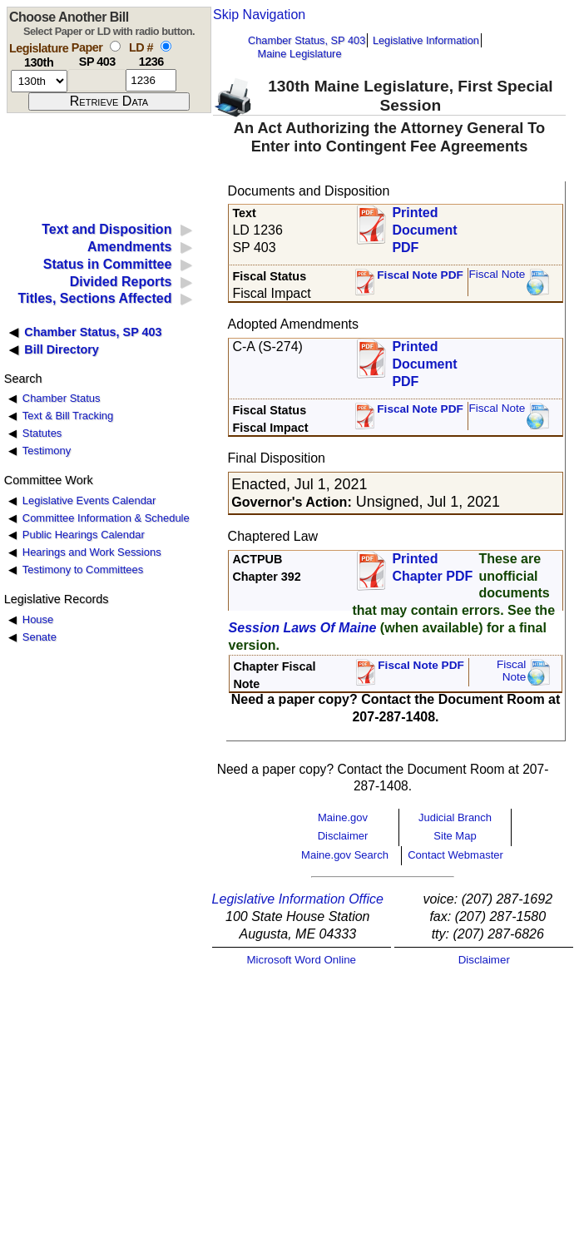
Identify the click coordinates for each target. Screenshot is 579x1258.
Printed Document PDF (424, 225)
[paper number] (97, 80)
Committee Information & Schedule (106, 518)
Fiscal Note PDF (420, 275)
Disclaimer (343, 836)
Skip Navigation (259, 14)
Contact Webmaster (455, 855)
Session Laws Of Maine (303, 628)
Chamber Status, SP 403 (306, 40)
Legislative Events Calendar (89, 500)
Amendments (129, 247)
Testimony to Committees (82, 569)
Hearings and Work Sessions (91, 552)
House (37, 619)
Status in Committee (107, 264)
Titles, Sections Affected (94, 298)
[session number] (39, 81)
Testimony (46, 450)
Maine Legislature (299, 53)
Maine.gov (343, 817)
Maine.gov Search (344, 855)
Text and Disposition (106, 229)
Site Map (454, 836)
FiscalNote (512, 671)
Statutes (42, 433)
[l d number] (151, 80)
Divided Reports (121, 282)
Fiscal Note (496, 274)
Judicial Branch (455, 817)
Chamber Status (61, 398)
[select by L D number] (166, 46)
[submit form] (109, 101)
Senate (39, 637)
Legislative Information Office (298, 899)
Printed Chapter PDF (432, 567)
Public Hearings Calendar (83, 534)
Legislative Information (426, 40)
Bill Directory (61, 349)
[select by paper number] (115, 46)
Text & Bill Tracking (67, 415)
